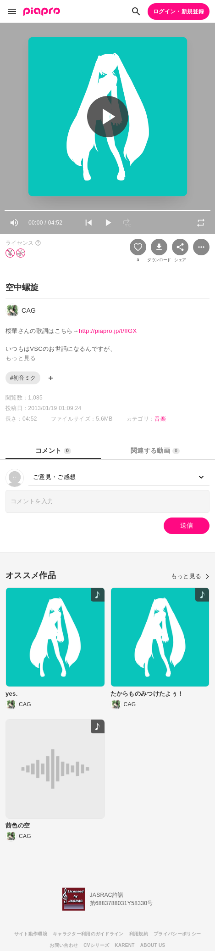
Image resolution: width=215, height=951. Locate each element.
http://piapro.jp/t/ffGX (108, 330)
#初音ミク (23, 378)
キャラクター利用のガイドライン (88, 933)
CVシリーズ (96, 945)
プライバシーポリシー (177, 933)
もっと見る (190, 576)
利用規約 (138, 933)
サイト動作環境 (30, 933)
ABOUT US (152, 945)
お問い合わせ (64, 945)
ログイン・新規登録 (178, 11)
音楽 (160, 419)
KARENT (125, 945)
